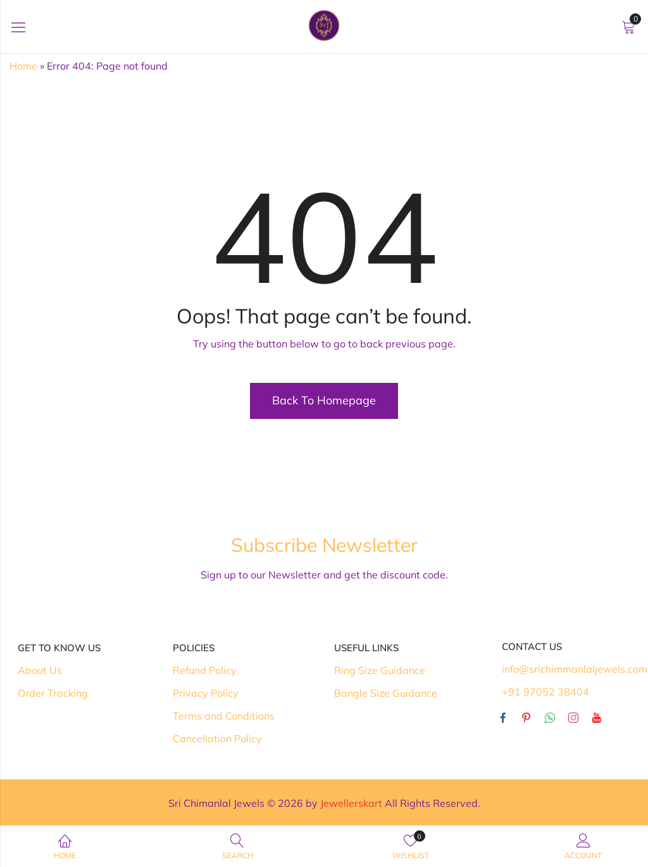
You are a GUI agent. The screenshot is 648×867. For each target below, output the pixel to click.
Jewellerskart (351, 803)
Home (23, 65)
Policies (194, 648)
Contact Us (532, 646)
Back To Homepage (324, 400)
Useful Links (366, 648)
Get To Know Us (59, 648)
